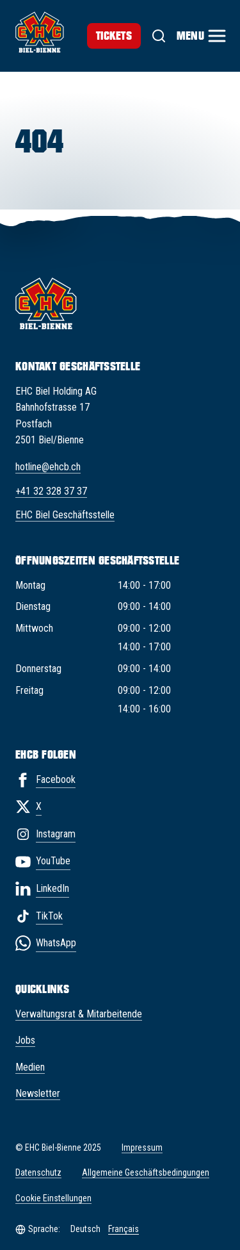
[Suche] (158, 36)
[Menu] (201, 35)
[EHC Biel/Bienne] (39, 32)
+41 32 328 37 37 (51, 491)
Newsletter (37, 1093)
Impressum (142, 1147)
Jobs (25, 1040)
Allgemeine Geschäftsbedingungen (145, 1172)
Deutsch (85, 1229)
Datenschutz (38, 1172)
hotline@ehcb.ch (48, 467)
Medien (30, 1067)
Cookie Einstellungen (53, 1198)
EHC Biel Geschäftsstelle (65, 515)
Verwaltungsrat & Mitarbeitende (78, 1014)
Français (123, 1229)
